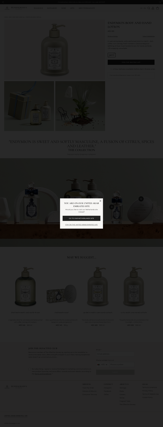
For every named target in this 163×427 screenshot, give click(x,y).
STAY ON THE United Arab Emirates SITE (81, 225)
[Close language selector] (100, 201)
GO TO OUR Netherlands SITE (81, 218)
